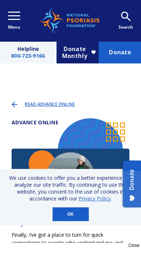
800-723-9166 (28, 56)
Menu (14, 21)
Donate (120, 52)
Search (126, 21)
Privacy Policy (95, 198)
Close (134, 245)
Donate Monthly (79, 52)
